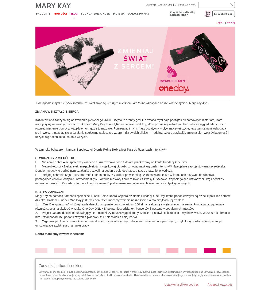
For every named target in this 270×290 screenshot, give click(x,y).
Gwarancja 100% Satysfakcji (159, 4)
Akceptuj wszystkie (220, 284)
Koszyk (223, 13)
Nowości (60, 13)
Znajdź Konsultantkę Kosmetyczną (182, 13)
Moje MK (118, 13)
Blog (74, 13)
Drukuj (231, 22)
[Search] (216, 5)
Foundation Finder (95, 13)
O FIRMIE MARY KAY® (185, 4)
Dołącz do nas (138, 13)
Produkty (43, 13)
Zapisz (219, 22)
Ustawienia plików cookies (181, 284)
